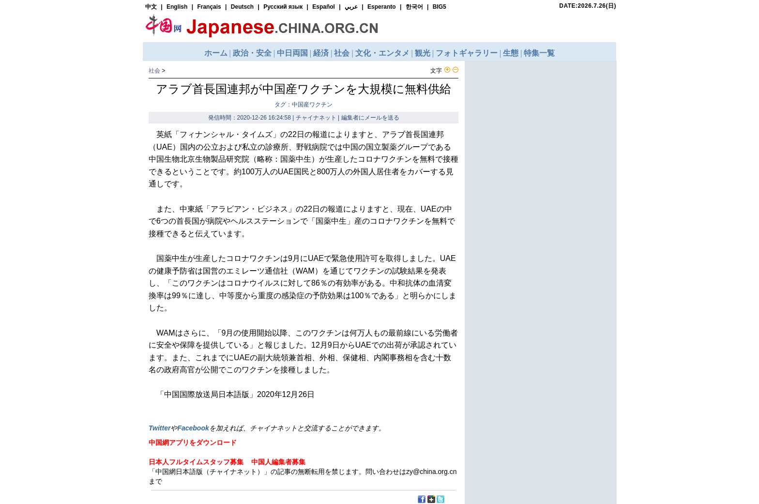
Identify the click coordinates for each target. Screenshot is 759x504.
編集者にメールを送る (370, 117)
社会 (154, 70)
